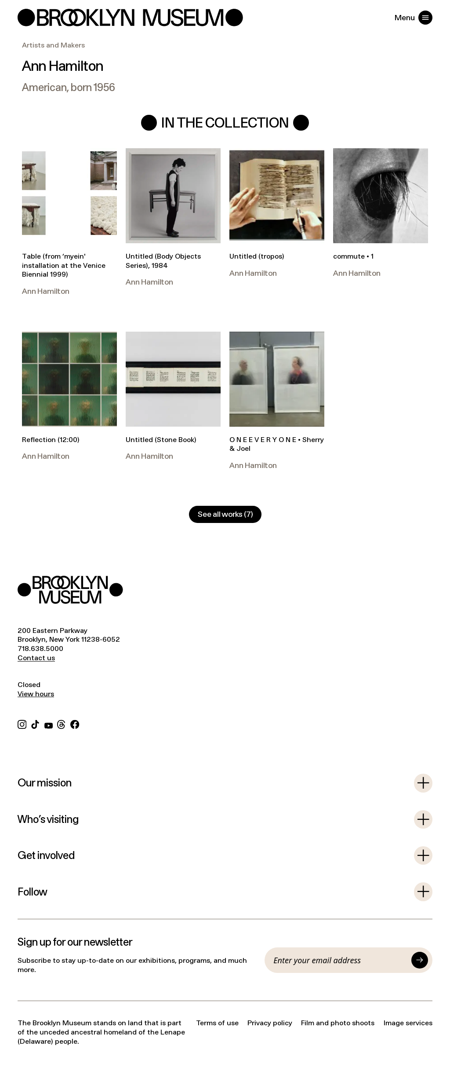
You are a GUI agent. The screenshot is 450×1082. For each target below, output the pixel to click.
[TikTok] (35, 723)
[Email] (340, 960)
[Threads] (61, 723)
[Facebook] (74, 723)
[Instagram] (22, 723)
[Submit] (419, 960)
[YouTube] (48, 723)
